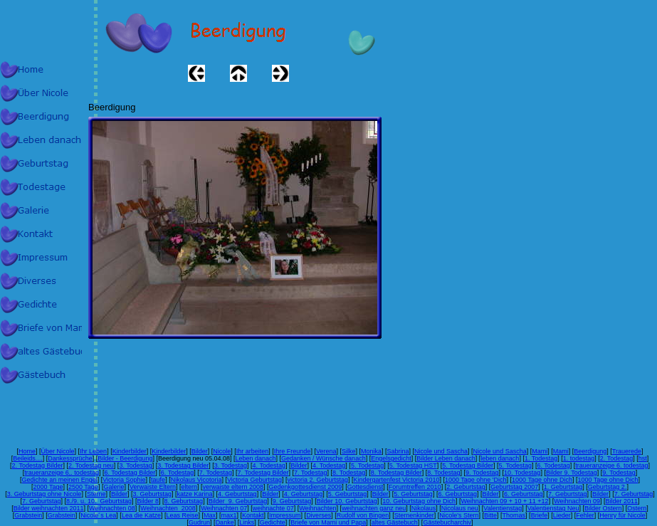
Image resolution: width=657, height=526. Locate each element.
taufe (158, 479)
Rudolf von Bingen (363, 515)
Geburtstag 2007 (514, 486)
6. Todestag (553, 465)
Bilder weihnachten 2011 (49, 508)
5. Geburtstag (347, 494)
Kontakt (253, 515)
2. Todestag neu (91, 465)
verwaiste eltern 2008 (233, 486)
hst (642, 458)
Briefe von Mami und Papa (328, 522)
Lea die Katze (141, 515)
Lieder (562, 515)
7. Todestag (215, 472)
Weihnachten (317, 508)
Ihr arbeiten (252, 451)
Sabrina (398, 451)
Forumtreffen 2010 (415, 486)
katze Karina (195, 494)
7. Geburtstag (567, 494)
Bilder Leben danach (445, 458)
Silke (349, 451)
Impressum (285, 515)
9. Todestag (482, 472)
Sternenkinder (414, 515)
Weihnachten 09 (577, 501)
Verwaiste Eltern (153, 486)
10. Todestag (522, 472)
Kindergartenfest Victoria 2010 (396, 479)
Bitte (490, 515)
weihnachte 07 (273, 508)
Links (246, 522)
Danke (225, 522)
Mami (539, 451)
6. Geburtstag (457, 494)
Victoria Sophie (124, 479)
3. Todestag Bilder (183, 465)
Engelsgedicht (391, 458)
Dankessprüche (70, 458)
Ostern (636, 508)
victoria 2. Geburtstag (317, 479)
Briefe (539, 515)
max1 (229, 515)
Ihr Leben (93, 451)
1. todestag (579, 458)
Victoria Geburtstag (254, 479)
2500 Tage (83, 486)
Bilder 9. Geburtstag (238, 501)
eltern (189, 486)
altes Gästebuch (395, 522)
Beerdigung (590, 451)
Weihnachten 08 (112, 508)
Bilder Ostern (603, 508)
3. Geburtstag (152, 494)
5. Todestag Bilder (467, 465)
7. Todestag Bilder (263, 472)
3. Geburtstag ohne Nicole (44, 494)
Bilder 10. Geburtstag (347, 501)
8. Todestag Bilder (396, 472)
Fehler (585, 515)
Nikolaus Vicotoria (196, 479)
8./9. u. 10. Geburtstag (99, 501)
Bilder (199, 451)
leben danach (499, 458)
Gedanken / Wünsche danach (323, 458)
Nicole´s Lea (98, 515)
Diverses (318, 515)
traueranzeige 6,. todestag (61, 472)
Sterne (96, 494)
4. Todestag (269, 465)
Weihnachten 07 (224, 508)
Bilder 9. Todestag (571, 472)
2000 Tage (48, 486)
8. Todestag (348, 472)
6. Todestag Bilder (129, 472)
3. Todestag (135, 465)
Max (210, 515)
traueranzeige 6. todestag (611, 465)
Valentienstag (502, 508)
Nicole (222, 451)
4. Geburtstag (237, 494)
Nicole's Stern (458, 515)
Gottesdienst (365, 486)
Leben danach (255, 458)
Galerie (113, 486)
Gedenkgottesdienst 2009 (305, 486)
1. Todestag (541, 458)
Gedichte (272, 522)
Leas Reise (182, 515)
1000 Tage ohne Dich (542, 479)
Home (27, 451)
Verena (326, 451)
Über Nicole (58, 451)
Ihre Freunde (292, 451)
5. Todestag (367, 465)
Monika (371, 451)
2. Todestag (616, 458)
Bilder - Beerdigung (125, 458)
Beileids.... (28, 458)
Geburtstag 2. (607, 486)
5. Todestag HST (413, 465)
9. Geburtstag (292, 501)
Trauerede (626, 451)
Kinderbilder (129, 451)
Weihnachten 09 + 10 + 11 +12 (504, 501)
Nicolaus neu (459, 508)
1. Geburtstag (563, 486)
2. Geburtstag (465, 486)
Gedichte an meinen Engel (60, 479)
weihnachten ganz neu (374, 508)
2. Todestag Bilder (37, 465)
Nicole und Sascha (441, 451)
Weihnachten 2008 (167, 508)
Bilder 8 (148, 501)
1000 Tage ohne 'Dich (476, 479)
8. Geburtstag (184, 501)
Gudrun (199, 522)
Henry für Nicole (622, 515)
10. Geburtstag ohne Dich (419, 501)
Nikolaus (423, 508)
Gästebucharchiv (447, 522)
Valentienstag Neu (553, 508)
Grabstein (28, 515)
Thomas (514, 515)
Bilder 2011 (622, 501)
